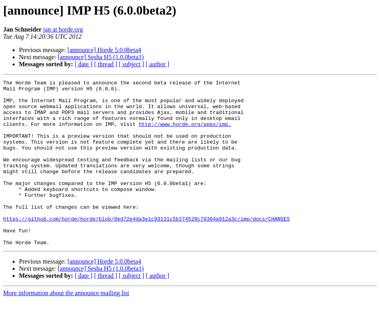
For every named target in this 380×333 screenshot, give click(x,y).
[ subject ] (131, 64)
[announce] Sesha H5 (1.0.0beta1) (101, 57)
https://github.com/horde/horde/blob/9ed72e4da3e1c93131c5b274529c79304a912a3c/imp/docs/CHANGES (146, 247)
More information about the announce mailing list (66, 326)
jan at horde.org (63, 29)
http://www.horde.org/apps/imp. (185, 133)
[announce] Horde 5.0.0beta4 (104, 50)
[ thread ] (105, 64)
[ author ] (157, 64)
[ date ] (83, 64)
